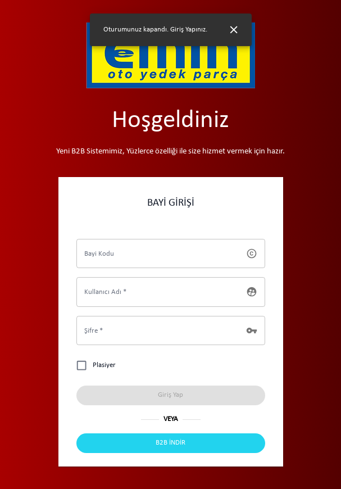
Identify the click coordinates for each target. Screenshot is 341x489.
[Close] (234, 30)
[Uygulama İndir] (170, 443)
